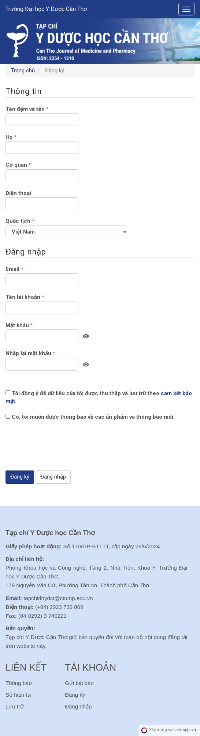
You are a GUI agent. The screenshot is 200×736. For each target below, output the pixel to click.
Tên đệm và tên (41, 115)
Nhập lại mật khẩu (41, 360)
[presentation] (61, 450)
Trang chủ (23, 70)
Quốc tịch (66, 227)
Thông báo (18, 683)
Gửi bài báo (79, 683)
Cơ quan (41, 171)
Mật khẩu (41, 332)
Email (41, 276)
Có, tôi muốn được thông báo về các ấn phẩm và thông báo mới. (90, 417)
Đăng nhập (53, 476)
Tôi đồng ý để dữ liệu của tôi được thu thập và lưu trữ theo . (98, 397)
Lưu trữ (14, 706)
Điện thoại (41, 200)
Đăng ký (19, 476)
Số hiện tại (18, 695)
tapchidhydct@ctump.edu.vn (58, 598)
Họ (41, 143)
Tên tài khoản (41, 303)
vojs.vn (189, 730)
